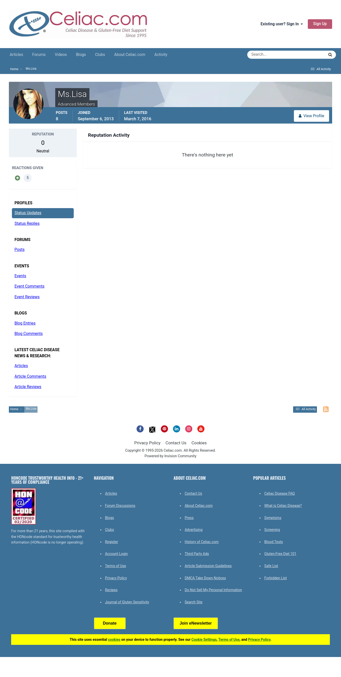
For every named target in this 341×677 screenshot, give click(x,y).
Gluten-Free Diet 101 (280, 554)
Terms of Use (115, 566)
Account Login (116, 554)
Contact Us (175, 442)
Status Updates (27, 213)
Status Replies (27, 223)
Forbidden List (275, 578)
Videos (61, 54)
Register (111, 542)
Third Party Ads (197, 554)
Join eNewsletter (196, 623)
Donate (110, 623)
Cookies (199, 442)
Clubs (100, 54)
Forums (39, 54)
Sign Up (320, 24)
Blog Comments (28, 333)
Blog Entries (24, 323)
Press (189, 518)
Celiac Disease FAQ (279, 493)
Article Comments (30, 376)
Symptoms (272, 518)
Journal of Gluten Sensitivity (127, 602)
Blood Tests (273, 542)
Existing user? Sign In (281, 24)
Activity (160, 54)
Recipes (111, 590)
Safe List (271, 566)
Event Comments (29, 286)
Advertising (193, 530)
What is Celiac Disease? (283, 506)
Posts (19, 249)
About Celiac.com (129, 54)
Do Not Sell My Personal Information (213, 590)
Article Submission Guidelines (208, 566)
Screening (272, 530)
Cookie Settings (204, 640)
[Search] (267, 55)
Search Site (193, 602)
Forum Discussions (120, 506)
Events (20, 276)
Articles (16, 54)
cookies (114, 640)
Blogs (81, 54)
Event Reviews (27, 297)
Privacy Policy (147, 442)
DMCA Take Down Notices (205, 578)
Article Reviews (27, 387)
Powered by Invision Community (171, 456)
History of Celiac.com (202, 542)
